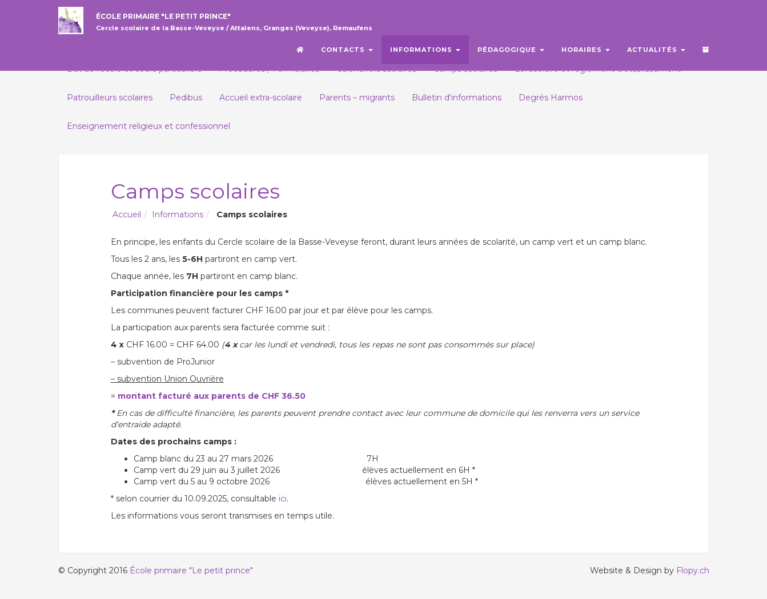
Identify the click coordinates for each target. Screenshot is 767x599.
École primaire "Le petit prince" (227, 24)
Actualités (656, 54)
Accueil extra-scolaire (260, 97)
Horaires (585, 54)
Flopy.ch (692, 570)
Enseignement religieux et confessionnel (148, 126)
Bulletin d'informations (456, 97)
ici (283, 498)
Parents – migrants (357, 97)
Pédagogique (510, 54)
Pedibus (186, 97)
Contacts (347, 54)
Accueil (127, 214)
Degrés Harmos (551, 97)
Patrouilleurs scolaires (109, 97)
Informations (425, 54)
